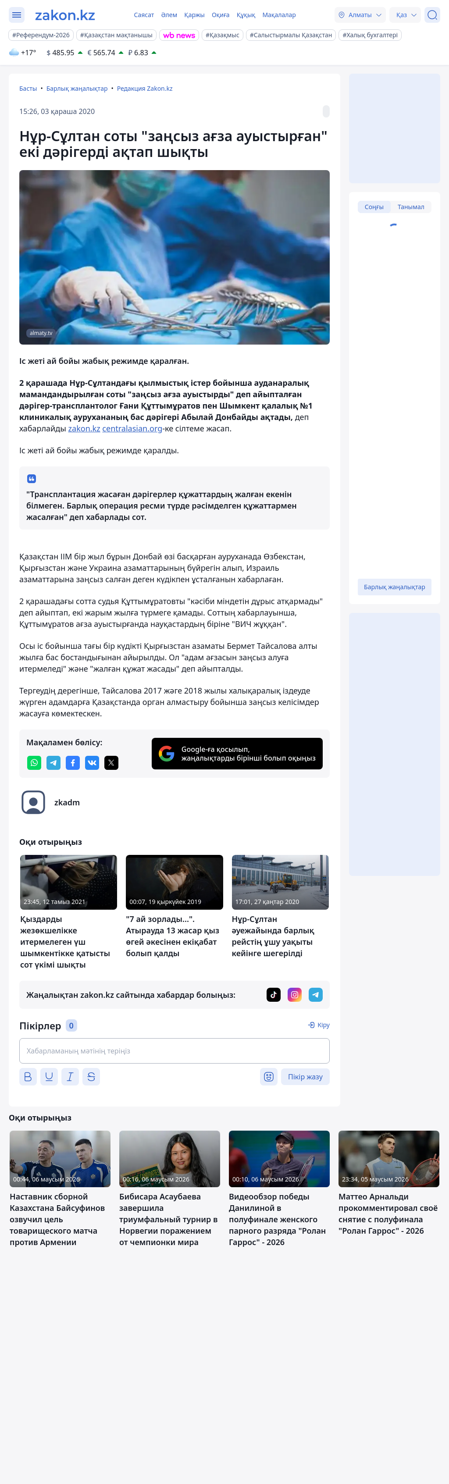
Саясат (144, 15)
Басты (28, 88)
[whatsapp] (34, 763)
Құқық (246, 15)
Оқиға (221, 15)
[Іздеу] (432, 15)
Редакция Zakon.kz (145, 88)
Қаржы (194, 15)
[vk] (92, 763)
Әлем (169, 15)
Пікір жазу (305, 1077)
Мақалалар (279, 15)
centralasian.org (132, 428)
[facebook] (73, 763)
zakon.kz (84, 428)
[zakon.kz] (65, 15)
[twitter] (111, 763)
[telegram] (53, 763)
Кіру (323, 1025)
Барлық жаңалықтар (77, 88)
